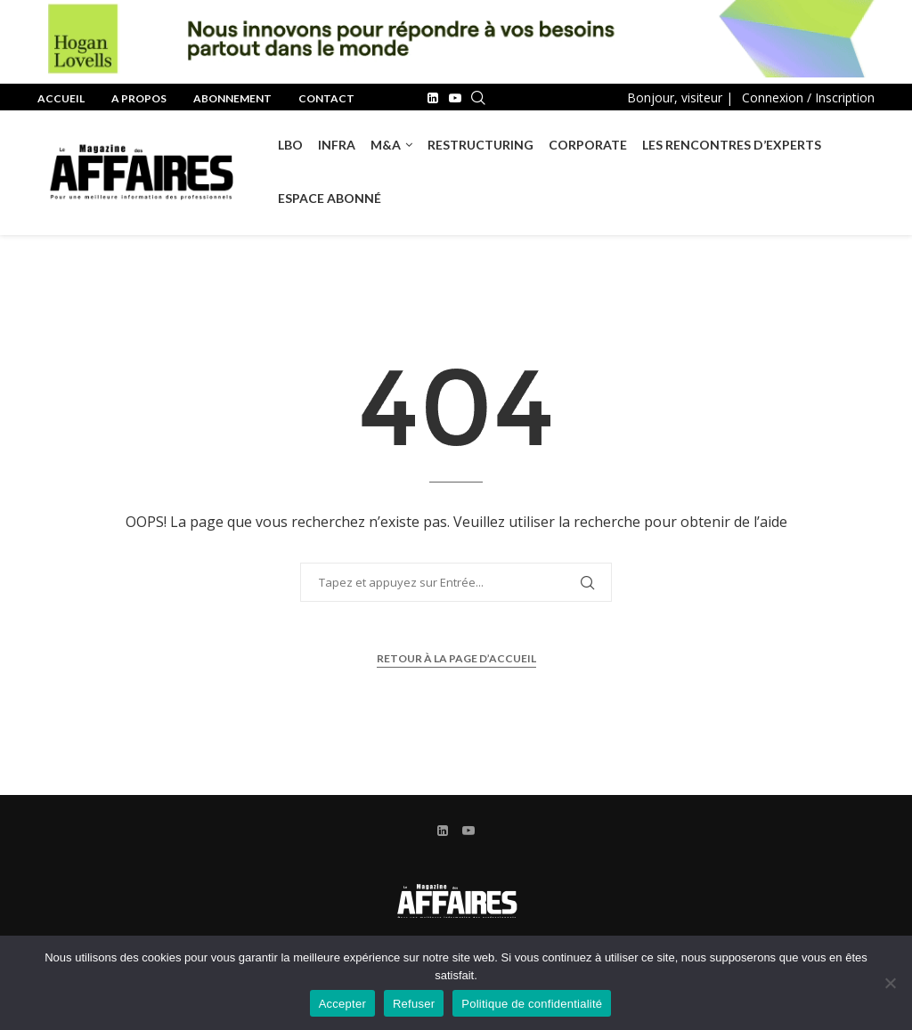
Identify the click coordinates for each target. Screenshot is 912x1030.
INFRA (336, 144)
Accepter (342, 1003)
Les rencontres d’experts (731, 144)
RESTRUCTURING (480, 144)
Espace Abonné (329, 198)
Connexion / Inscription (808, 97)
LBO (290, 144)
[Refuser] (890, 983)
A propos (139, 98)
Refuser (414, 1003)
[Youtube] (455, 98)
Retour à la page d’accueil (456, 658)
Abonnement (232, 98)
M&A (385, 144)
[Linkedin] (433, 98)
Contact (326, 98)
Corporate (588, 144)
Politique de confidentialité (531, 1003)
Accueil (61, 98)
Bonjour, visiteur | (680, 97)
